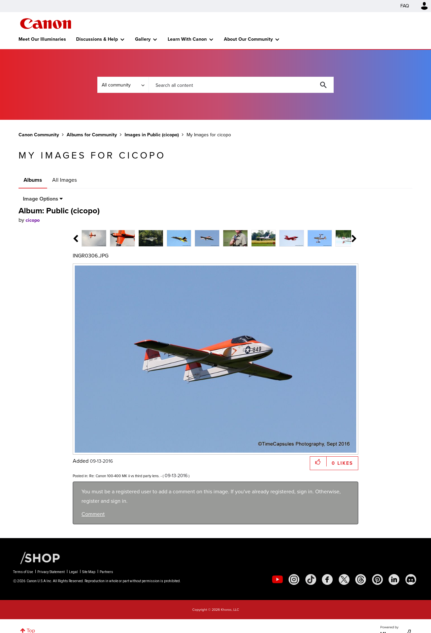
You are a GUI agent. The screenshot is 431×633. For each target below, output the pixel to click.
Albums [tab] (33, 180)
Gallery (143, 39)
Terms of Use (23, 572)
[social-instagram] (294, 579)
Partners (106, 572)
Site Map (88, 572)
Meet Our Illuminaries (42, 39)
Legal (73, 572)
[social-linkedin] (394, 579)
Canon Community (45, 23)
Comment (93, 514)
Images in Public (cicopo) (152, 134)
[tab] (94, 238)
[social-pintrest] (377, 579)
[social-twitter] (344, 579)
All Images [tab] (64, 180)
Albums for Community (92, 134)
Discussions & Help (97, 39)
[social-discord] (410, 579)
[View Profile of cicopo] (33, 220)
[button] (318, 461)
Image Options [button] (40, 199)
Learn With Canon (187, 39)
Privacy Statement (51, 572)
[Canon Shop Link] (36, 557)
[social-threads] (360, 579)
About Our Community (248, 39)
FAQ (404, 5)
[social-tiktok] (310, 579)
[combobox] (241, 85)
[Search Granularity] (122, 85)
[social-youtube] (277, 579)
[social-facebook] (327, 579)
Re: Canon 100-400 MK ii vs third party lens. (124, 476)
